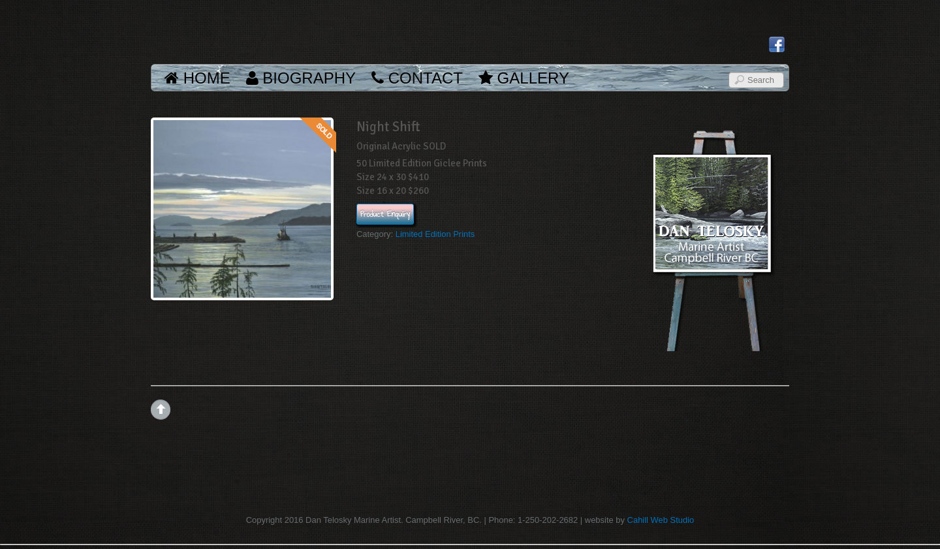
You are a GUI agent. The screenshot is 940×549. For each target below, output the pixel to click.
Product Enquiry (385, 214)
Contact (417, 78)
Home (197, 78)
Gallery (523, 78)
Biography (301, 78)
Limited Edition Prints (435, 234)
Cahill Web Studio (661, 520)
